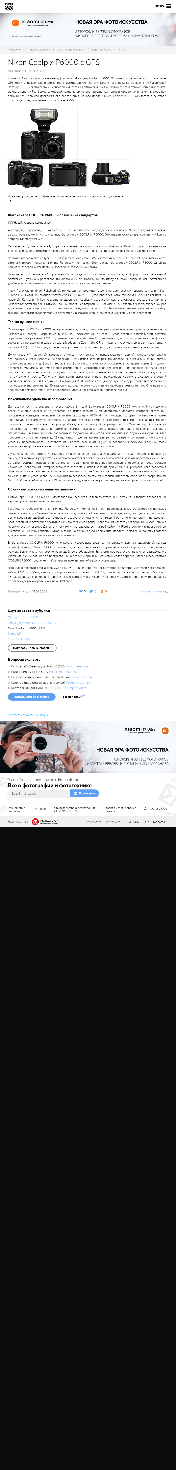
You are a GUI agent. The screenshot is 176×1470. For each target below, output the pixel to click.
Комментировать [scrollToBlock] (153, 591)
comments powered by (28, 715)
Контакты (40, 808)
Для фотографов (155, 808)
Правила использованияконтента (119, 809)
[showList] (32, 648)
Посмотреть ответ (77, 666)
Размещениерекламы (16, 809)
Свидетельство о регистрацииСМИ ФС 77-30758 (74, 809)
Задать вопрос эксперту (31, 697)
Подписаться (87, 793)
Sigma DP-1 (15, 634)
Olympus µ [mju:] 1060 (23, 617)
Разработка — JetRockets (103, 822)
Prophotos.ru (159, 822)
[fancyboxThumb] (42, 134)
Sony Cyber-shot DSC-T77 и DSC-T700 (34, 623)
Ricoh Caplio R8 (18, 639)
